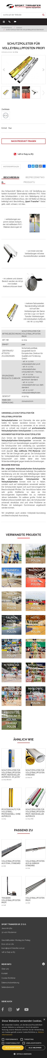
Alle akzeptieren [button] (12, 1048)
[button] (23, 1054)
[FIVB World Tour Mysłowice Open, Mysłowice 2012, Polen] (11, 649)
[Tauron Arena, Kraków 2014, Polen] (11, 625)
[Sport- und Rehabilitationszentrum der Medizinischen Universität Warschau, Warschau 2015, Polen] (35, 577)
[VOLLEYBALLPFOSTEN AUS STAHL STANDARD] (12, 862)
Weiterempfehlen (11, 167)
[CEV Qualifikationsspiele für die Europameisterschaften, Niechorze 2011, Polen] (11, 672)
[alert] (23, 1037)
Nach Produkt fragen (23, 141)
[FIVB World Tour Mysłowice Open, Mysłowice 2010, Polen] (35, 672)
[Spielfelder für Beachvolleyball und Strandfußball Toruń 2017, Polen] (11, 577)
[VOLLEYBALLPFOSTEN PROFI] (36, 899)
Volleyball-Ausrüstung (36, 513)
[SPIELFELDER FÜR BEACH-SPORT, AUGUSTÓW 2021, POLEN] (35, 554)
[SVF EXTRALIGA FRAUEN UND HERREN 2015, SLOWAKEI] (11, 554)
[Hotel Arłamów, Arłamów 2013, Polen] (35, 625)
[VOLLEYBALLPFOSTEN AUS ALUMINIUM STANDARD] (36, 863)
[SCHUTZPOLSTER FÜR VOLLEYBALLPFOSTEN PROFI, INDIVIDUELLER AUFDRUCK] (36, 812)
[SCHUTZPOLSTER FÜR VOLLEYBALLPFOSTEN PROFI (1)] (23, 69)
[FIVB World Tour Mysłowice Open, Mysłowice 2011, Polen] (35, 649)
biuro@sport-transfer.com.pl (13, 948)
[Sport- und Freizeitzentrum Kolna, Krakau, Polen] (11, 720)
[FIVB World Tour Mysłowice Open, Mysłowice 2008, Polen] (11, 696)
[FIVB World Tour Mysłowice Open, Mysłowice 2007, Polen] (35, 696)
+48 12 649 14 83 (8, 952)
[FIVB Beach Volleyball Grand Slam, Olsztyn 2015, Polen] (35, 601)
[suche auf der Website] (21, 15)
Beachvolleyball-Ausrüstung (16, 516)
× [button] (44, 1020)
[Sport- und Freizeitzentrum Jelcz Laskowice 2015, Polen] (11, 601)
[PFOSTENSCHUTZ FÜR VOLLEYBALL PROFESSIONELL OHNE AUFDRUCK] (12, 812)
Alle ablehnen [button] (35, 1048)
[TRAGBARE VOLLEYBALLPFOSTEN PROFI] (12, 900)
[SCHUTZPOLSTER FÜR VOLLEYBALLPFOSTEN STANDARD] (36, 772)
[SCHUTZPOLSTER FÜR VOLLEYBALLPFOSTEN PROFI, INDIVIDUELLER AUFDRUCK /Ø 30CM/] (12, 773)
